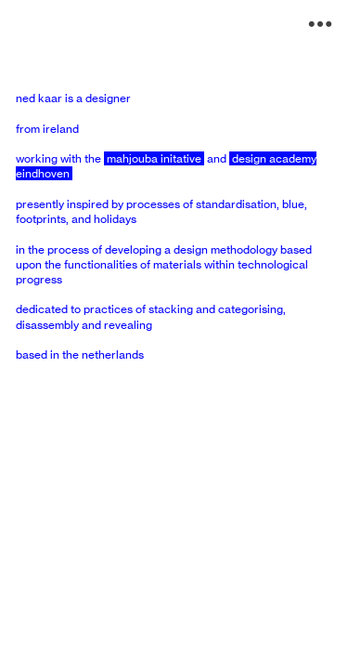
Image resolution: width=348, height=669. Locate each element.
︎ (320, 24)
